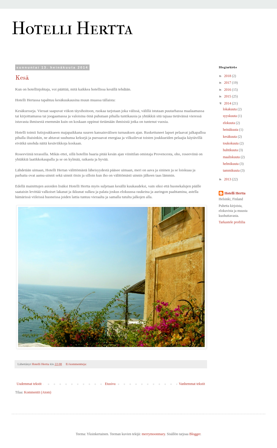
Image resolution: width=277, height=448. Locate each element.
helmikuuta (231, 164)
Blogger (194, 434)
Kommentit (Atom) (37, 392)
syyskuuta (230, 116)
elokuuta (229, 123)
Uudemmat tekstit (29, 384)
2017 (228, 83)
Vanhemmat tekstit (192, 384)
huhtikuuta (231, 150)
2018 (228, 76)
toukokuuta (231, 143)
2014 (228, 103)
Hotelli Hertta (72, 28)
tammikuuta (231, 170)
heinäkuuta (231, 130)
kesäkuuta (230, 137)
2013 (228, 179)
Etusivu (110, 384)
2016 (228, 90)
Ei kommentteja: (76, 364)
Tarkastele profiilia (232, 222)
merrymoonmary (153, 434)
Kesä (22, 78)
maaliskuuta (232, 157)
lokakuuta (230, 109)
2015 (228, 96)
